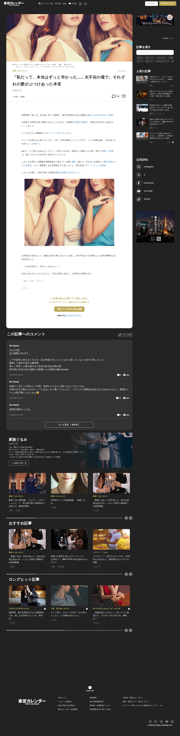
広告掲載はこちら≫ (168, 38)
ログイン (151, 3)
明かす (37, 144)
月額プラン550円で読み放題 (69, 309)
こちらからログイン (74, 315)
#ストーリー (150, 58)
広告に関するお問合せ (66, 705)
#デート (140, 61)
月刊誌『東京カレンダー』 (133, 698)
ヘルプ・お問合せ (65, 701)
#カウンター (162, 58)
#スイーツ (149, 61)
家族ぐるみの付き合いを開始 (100, 115)
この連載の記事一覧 (19, 463)
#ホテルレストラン (162, 61)
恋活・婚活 (61, 3)
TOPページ (62, 698)
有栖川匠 (17, 90)
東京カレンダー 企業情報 (68, 709)
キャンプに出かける (56, 133)
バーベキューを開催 (97, 165)
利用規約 (93, 698)
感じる (31, 126)
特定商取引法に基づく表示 (100, 709)
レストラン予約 (45, 3)
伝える (63, 154)
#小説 (171, 58)
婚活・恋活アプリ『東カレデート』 (137, 701)
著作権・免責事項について (100, 705)
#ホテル (140, 58)
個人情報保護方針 (97, 701)
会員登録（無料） (167, 3)
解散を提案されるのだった (68, 172)
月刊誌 (73, 3)
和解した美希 (108, 151)
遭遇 (74, 162)
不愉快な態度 (80, 122)
